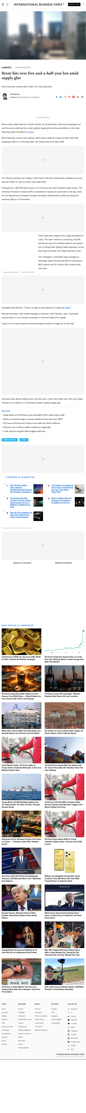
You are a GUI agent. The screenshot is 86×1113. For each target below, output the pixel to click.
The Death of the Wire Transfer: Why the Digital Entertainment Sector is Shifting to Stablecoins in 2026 (20, 555)
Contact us (38, 1066)
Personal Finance (7, 1080)
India (52, 1066)
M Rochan (16, 94)
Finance (20, 1076)
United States (55, 1076)
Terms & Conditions (41, 1069)
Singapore (54, 1069)
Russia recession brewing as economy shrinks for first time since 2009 (33, 473)
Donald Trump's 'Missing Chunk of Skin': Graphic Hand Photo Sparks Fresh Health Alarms (19, 968)
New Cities (21, 1094)
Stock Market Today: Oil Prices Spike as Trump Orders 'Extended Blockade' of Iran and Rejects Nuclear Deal (21, 821)
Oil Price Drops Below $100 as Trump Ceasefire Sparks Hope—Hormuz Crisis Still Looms (63, 894)
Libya (31, 178)
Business (5, 1073)
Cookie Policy (39, 1076)
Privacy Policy (39, 1073)
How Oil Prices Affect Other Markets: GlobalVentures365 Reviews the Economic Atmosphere (21, 541)
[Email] (78, 97)
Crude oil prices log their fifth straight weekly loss (24, 485)
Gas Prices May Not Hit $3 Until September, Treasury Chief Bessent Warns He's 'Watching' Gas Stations (21, 931)
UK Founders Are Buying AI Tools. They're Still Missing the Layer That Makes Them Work (62, 541)
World (3, 1062)
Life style (4, 1090)
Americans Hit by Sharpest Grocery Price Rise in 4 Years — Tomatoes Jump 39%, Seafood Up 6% (21, 894)
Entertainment (6, 1087)
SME (3, 1076)
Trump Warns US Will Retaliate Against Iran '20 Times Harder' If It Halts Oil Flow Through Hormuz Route (21, 858)
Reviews (4, 1097)
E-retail (20, 1062)
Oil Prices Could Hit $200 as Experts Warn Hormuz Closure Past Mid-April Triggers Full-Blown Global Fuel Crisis (64, 858)
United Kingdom (56, 1073)
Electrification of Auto (25, 1073)
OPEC (67, 361)
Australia (54, 1062)
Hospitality (21, 1066)
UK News (5, 1066)
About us (37, 1062)
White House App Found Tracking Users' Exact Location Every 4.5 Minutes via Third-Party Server (63, 968)
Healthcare (21, 1069)
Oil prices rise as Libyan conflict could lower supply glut (27, 481)
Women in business (24, 1087)
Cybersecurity (22, 1080)
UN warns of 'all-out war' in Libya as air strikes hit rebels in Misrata (31, 477)
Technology (5, 1083)
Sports (4, 1094)
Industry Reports (23, 1101)
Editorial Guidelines (63, 616)
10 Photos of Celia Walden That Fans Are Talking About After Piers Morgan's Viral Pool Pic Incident (21, 1042)
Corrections (38, 1080)
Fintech (20, 1097)
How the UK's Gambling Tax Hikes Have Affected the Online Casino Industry (21, 568)
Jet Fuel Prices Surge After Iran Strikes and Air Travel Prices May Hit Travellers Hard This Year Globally (64, 821)
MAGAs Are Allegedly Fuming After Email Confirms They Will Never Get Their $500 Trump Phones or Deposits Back (62, 931)
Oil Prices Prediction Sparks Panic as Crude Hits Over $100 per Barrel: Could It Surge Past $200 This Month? (64, 712)
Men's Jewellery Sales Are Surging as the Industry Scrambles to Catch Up (61, 553)
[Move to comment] (82, 97)
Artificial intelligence (24, 1083)
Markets (4, 1069)
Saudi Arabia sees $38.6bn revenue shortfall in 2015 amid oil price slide (33, 469)
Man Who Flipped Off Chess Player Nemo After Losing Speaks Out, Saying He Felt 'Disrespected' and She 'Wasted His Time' (62, 1005)
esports (20, 1090)
